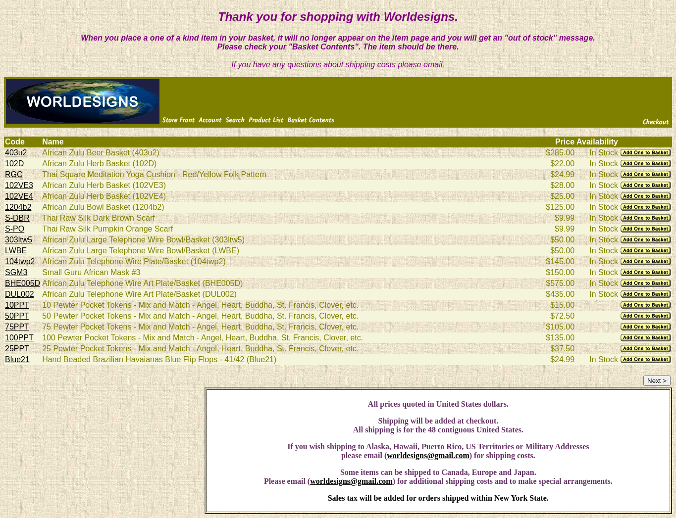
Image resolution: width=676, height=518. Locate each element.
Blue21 (17, 359)
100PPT (19, 337)
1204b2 (18, 207)
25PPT (17, 348)
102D (14, 163)
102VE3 (19, 185)
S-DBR (17, 218)
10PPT (17, 305)
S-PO (14, 229)
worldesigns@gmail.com (428, 455)
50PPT (17, 316)
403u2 (16, 152)
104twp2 (20, 261)
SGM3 (16, 272)
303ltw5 (18, 239)
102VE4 (19, 196)
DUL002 (19, 294)
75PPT (17, 327)
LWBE (16, 250)
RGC (14, 174)
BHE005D (22, 283)
